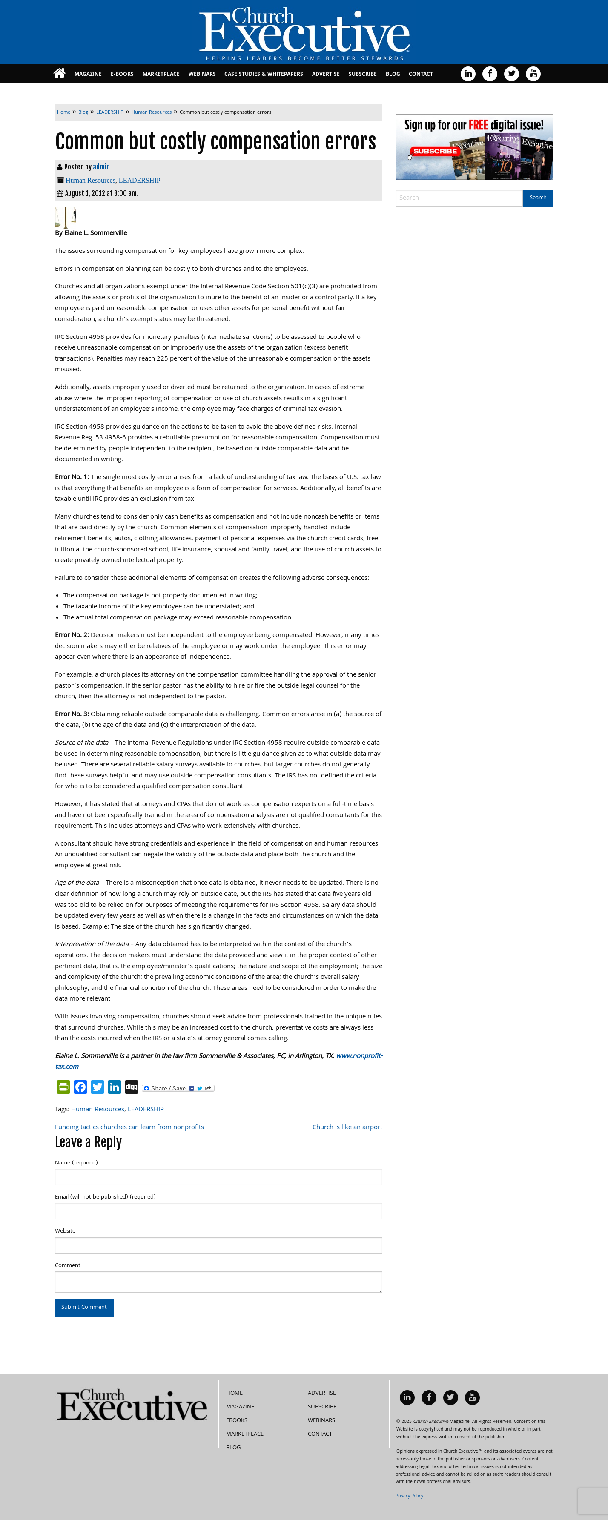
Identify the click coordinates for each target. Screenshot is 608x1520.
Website (65, 1231)
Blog (393, 74)
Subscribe (363, 74)
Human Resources (90, 180)
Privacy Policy (409, 1485)
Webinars (202, 74)
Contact (421, 74)
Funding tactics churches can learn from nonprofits (129, 1127)
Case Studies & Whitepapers (263, 74)
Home (234, 1382)
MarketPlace (161, 74)
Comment (67, 1265)
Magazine (88, 74)
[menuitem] (59, 73)
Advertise (326, 74)
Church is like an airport (347, 1127)
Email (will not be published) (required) (105, 1197)
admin (101, 167)
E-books (122, 74)
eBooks (236, 1409)
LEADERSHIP (140, 180)
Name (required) (76, 1163)
